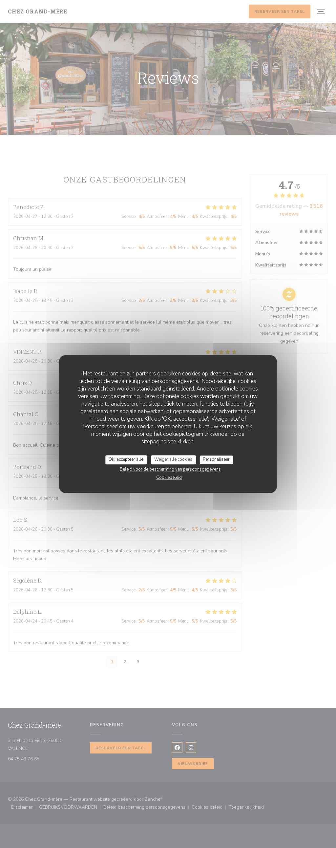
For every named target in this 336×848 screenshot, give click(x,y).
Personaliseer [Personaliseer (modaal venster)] (216, 459)
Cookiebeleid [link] (169, 477)
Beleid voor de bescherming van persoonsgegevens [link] (170, 469)
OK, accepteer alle (126, 459)
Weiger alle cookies (173, 459)
